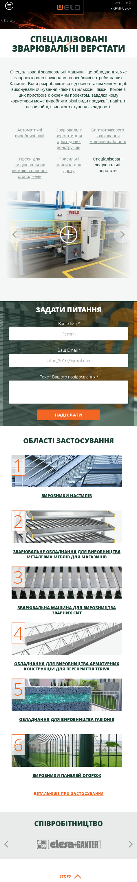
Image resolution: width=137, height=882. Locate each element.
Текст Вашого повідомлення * (69, 377)
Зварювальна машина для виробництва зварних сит (66, 610)
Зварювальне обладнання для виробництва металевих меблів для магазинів (66, 554)
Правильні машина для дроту (68, 164)
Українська (120, 8)
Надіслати (68, 415)
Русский (123, 3)
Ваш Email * (69, 350)
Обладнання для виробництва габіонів (66, 719)
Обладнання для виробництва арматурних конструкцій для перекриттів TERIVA (66, 666)
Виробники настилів (66, 495)
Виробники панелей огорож (66, 775)
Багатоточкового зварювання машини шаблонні (107, 135)
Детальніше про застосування (69, 793)
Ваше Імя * (69, 323)
